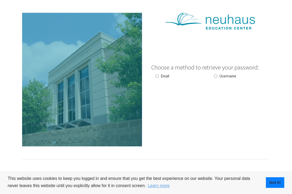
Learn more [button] (159, 185)
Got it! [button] (275, 182)
